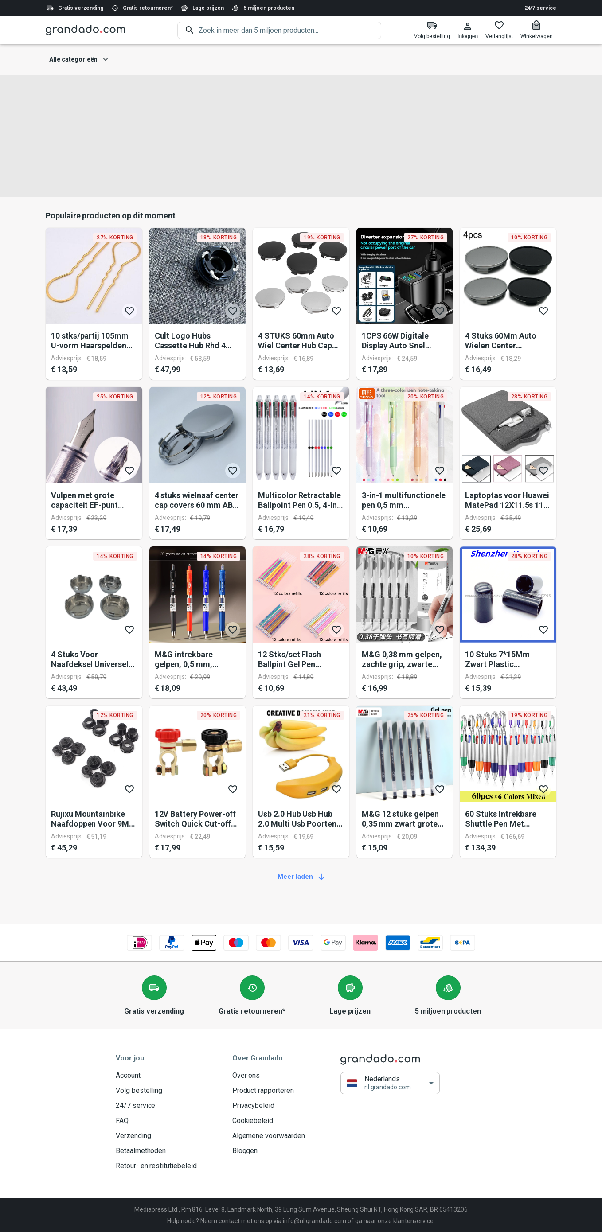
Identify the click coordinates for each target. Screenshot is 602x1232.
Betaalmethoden (156, 1150)
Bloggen (269, 1150)
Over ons (269, 1075)
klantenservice (413, 1220)
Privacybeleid (269, 1105)
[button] (390, 1083)
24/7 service (540, 8)
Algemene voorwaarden (269, 1135)
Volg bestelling (156, 1090)
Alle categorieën (79, 59)
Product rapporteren (269, 1090)
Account (156, 1075)
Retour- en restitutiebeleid (156, 1166)
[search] (290, 30)
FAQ (156, 1120)
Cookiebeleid (269, 1120)
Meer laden (301, 877)
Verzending (156, 1135)
